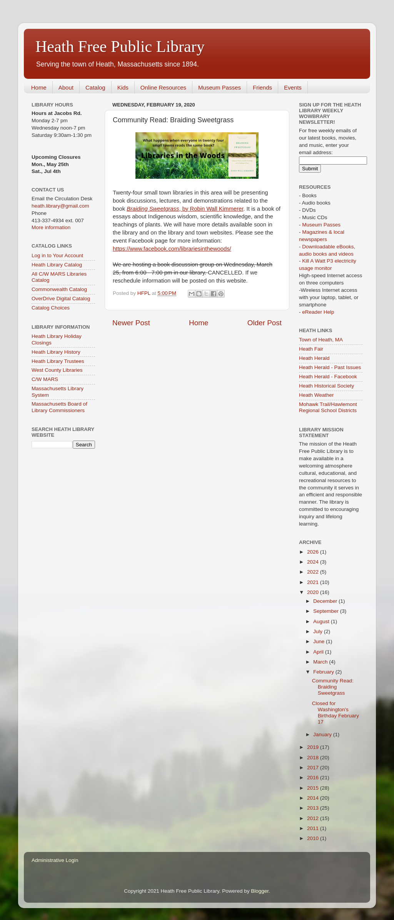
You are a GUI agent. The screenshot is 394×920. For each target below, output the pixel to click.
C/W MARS (45, 379)
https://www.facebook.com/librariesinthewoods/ (172, 249)
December (326, 601)
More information (51, 227)
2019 (313, 747)
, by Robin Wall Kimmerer (185, 209)
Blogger (260, 891)
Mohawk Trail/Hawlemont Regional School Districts (328, 407)
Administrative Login (55, 860)
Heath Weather (316, 395)
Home (39, 87)
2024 (313, 562)
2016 (313, 777)
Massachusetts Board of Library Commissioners (59, 407)
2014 (313, 798)
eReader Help (318, 312)
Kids (123, 87)
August (322, 621)
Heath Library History (56, 352)
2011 (313, 828)
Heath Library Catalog (57, 265)
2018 (313, 757)
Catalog (95, 87)
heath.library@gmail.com (60, 206)
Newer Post (131, 323)
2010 (313, 838)
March (321, 662)
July (318, 631)
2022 (313, 572)
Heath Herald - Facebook (328, 376)
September (326, 611)
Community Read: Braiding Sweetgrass (333, 687)
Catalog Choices (51, 308)
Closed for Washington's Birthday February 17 (335, 712)
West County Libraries (57, 370)
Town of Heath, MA (321, 340)
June (319, 641)
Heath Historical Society (326, 386)
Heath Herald (314, 358)
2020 (313, 592)
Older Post (264, 323)
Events (293, 87)
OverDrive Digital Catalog (61, 298)
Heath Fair (311, 349)
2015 (313, 788)
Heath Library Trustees (58, 361)
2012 (313, 818)
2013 (313, 808)
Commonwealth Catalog (59, 289)
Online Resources (163, 87)
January (323, 734)
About (65, 87)
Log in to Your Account (57, 255)
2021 (313, 582)
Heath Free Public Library (120, 46)
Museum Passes (219, 87)
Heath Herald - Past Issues (330, 367)
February (324, 672)
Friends (262, 87)
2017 (313, 767)
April (319, 652)
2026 (313, 552)
